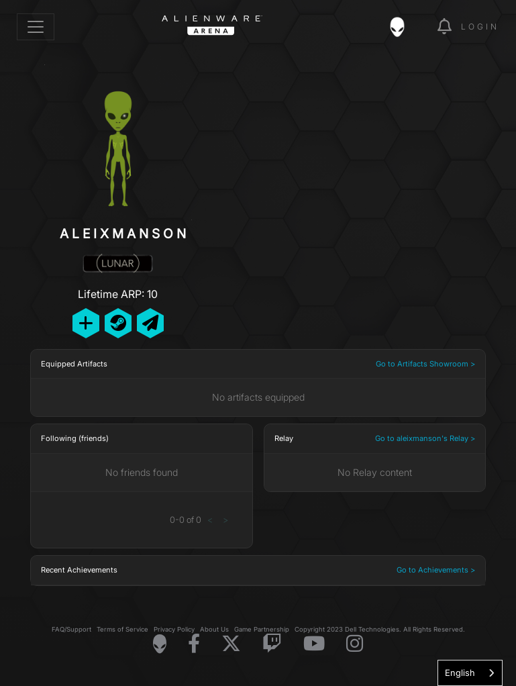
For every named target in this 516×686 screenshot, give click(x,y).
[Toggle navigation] (35, 26)
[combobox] (470, 673)
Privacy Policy (174, 629)
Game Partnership (261, 629)
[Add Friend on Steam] (118, 323)
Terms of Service (122, 629)
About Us (214, 629)
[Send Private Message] (150, 323)
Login (480, 26)
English (460, 672)
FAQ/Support (71, 629)
